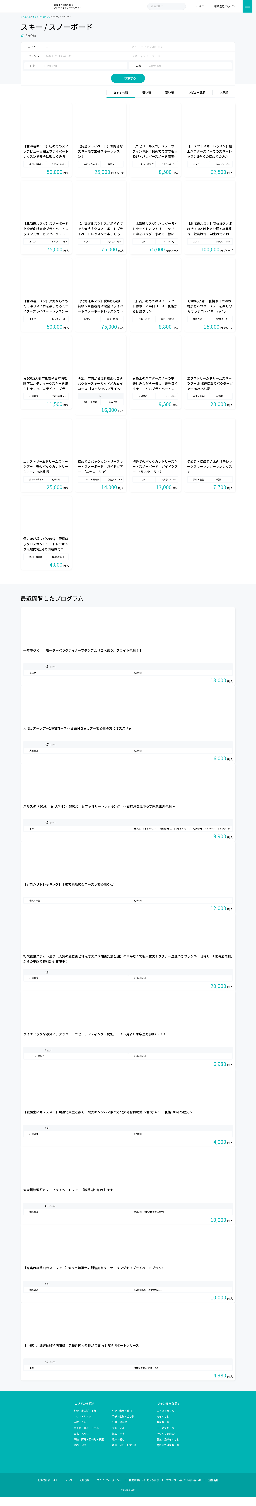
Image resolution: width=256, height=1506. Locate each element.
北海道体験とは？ (48, 1489)
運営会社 (213, 1489)
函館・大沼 (80, 1431)
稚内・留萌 (80, 1454)
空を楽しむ (163, 1431)
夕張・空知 (118, 1437)
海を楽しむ (163, 1425)
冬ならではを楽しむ (168, 1454)
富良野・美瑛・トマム (86, 1437)
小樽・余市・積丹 (122, 1419)
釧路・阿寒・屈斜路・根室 (89, 1448)
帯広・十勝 (118, 1442)
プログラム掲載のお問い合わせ (183, 1489)
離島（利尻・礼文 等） (124, 1454)
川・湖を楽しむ (165, 1437)
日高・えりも (81, 1442)
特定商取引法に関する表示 (144, 1489)
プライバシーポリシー (109, 1489)
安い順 (146, 101)
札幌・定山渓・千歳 (85, 1419)
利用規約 (84, 1489)
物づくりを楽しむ (167, 1442)
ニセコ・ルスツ (82, 1425)
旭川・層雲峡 (119, 1431)
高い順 (169, 101)
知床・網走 (118, 1448)
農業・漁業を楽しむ (168, 1448)
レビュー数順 (196, 101)
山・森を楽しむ (165, 1419)
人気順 (224, 101)
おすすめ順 (121, 101)
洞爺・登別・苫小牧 (123, 1425)
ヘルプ (68, 1489)
